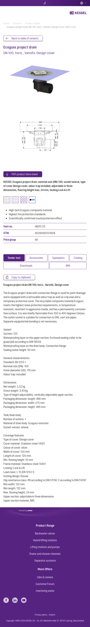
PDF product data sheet (25, 174)
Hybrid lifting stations (45, 540)
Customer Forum (45, 583)
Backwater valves (45, 533)
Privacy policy (41, 615)
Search (17, 3)
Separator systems (45, 560)
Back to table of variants (25, 38)
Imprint (52, 615)
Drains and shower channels (45, 553)
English (83, 3)
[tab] (14, 257)
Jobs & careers (45, 577)
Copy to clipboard (21, 277)
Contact (45, 3)
